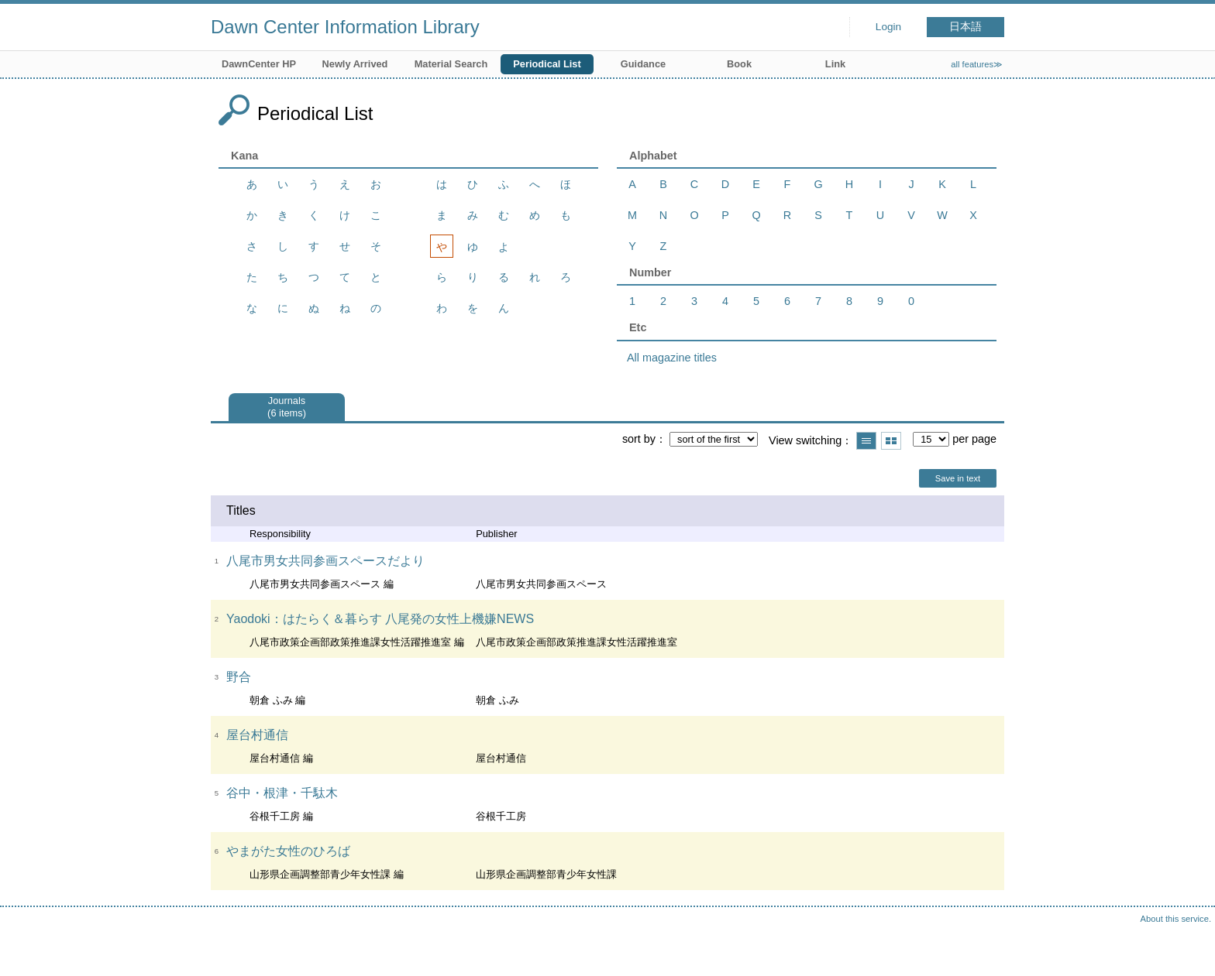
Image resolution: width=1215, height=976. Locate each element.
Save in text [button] (957, 478)
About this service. (1176, 918)
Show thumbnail (891, 441)
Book (739, 64)
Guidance (643, 64)
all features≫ (977, 64)
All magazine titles (672, 357)
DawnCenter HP (259, 64)
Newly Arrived (355, 64)
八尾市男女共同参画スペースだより (325, 560)
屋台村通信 (257, 734)
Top (1188, 949)
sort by (639, 439)
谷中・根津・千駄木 (282, 793)
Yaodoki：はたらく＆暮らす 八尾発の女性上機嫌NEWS (380, 618)
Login (888, 27)
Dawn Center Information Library (345, 26)
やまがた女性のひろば (288, 851)
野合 (238, 676)
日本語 (965, 27)
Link (835, 64)
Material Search (451, 64)
